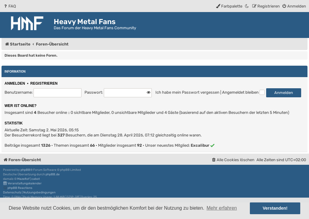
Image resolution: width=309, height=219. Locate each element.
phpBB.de (53, 174)
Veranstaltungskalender (22, 183)
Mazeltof (23, 179)
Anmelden (15, 83)
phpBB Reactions (17, 188)
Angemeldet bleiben (243, 92)
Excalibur (200, 145)
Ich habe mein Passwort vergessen (187, 92)
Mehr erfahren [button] (221, 208)
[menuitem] (9, 6)
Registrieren (44, 83)
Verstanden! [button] (275, 208)
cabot (35, 179)
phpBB (25, 170)
